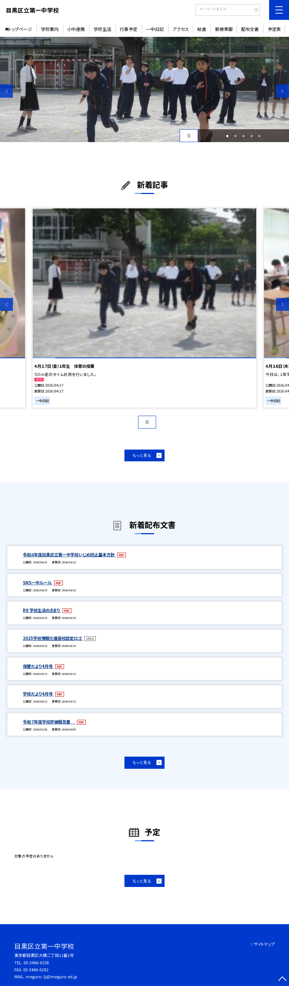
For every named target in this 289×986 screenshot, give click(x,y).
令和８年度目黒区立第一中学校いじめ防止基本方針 (69, 554)
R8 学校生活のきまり (42, 610)
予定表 (274, 29)
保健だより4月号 (38, 666)
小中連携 (76, 29)
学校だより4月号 (38, 694)
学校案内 (50, 29)
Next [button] (282, 91)
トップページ (20, 29)
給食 (201, 29)
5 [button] (259, 136)
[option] (144, 89)
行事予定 (128, 29)
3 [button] (243, 136)
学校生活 (102, 29)
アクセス (181, 29)
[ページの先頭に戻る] (282, 979)
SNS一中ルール (38, 582)
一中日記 (155, 29)
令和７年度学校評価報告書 (49, 722)
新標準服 (224, 29)
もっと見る (142, 455)
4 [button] (251, 136)
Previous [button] (6, 91)
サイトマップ (264, 944)
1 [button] (227, 136)
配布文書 (250, 29)
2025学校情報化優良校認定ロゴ (53, 638)
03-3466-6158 (36, 962)
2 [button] (235, 136)
